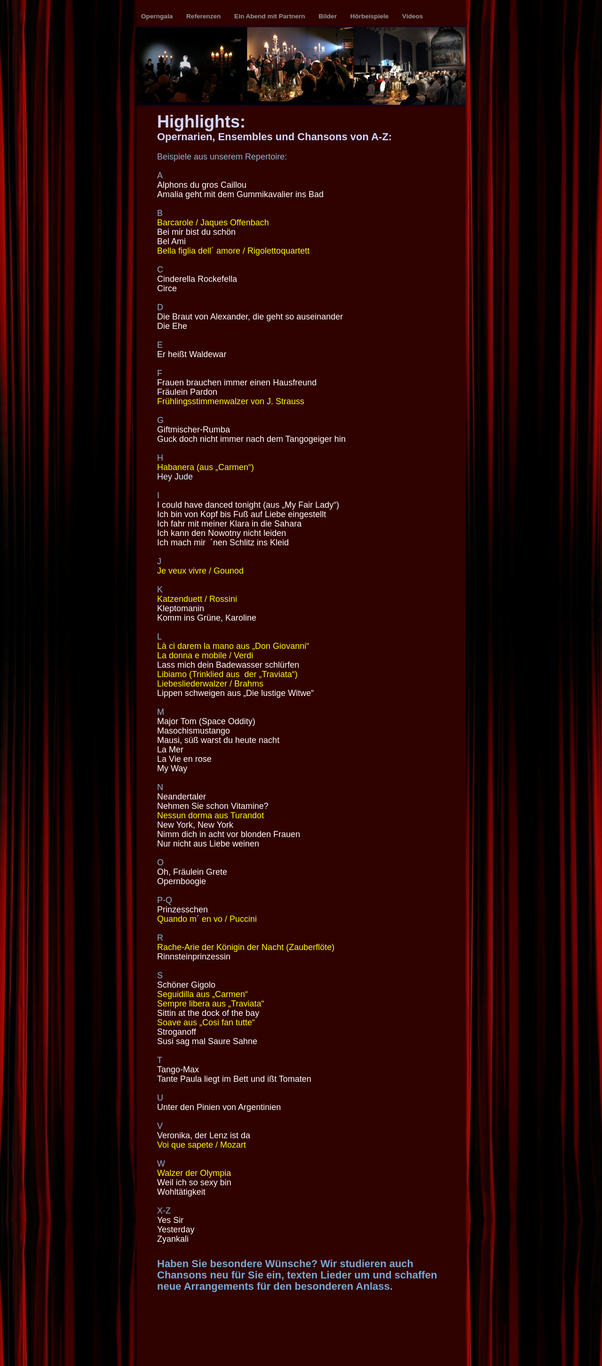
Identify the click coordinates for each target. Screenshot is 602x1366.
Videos (412, 16)
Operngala (157, 16)
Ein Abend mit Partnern (270, 16)
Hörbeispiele (370, 16)
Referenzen (204, 16)
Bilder (328, 16)
